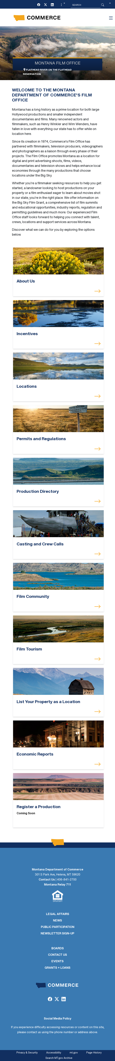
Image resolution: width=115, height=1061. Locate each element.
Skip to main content (16, 4)
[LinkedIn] (52, 5)
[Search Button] (102, 5)
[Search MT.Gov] (85, 5)
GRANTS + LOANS (57, 968)
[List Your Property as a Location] (58, 681)
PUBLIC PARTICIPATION (57, 927)
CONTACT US (57, 955)
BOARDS (57, 948)
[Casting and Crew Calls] (58, 523)
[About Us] (58, 261)
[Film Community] (58, 576)
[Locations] (58, 366)
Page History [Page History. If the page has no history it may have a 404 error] (94, 1052)
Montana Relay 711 (57, 884)
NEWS (57, 920)
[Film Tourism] (58, 629)
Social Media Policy (57, 1018)
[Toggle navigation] (111, 18)
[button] (62, 5)
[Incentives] (58, 313)
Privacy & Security (27, 1052)
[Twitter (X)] (45, 5)
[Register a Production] (58, 786)
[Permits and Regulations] (58, 418)
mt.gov (74, 1052)
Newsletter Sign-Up (57, 933)
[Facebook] (39, 5)
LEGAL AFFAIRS (57, 914)
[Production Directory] (58, 471)
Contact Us (47, 879)
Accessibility (53, 1052)
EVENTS (57, 961)
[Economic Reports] (58, 734)
